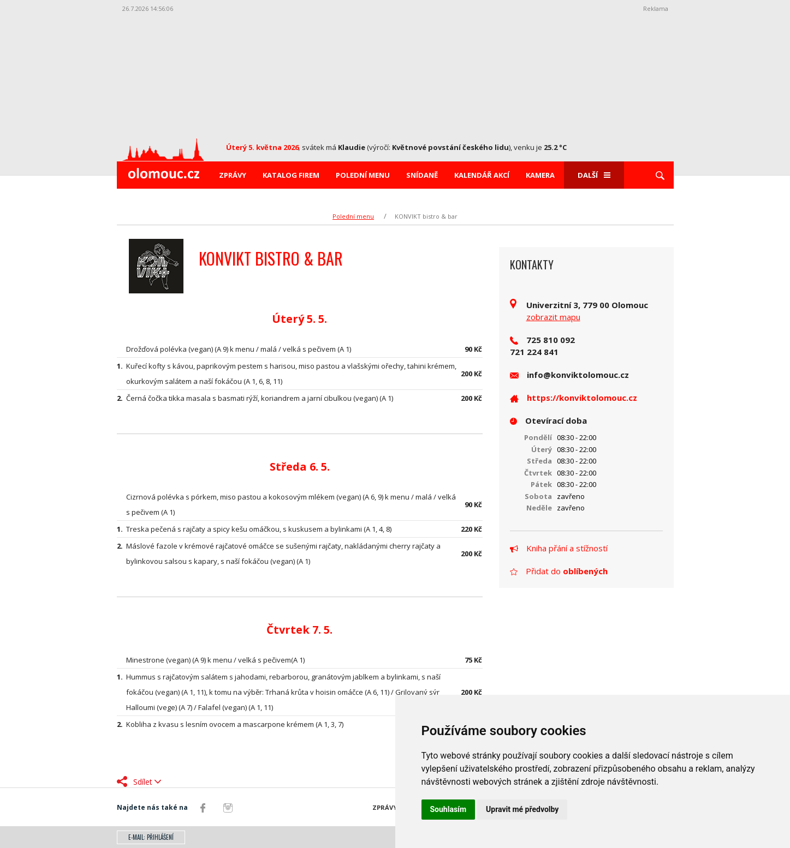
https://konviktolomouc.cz (582, 397)
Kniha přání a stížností (559, 548)
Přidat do (559, 571)
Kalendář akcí (481, 175)
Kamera (540, 175)
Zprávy (232, 175)
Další (594, 175)
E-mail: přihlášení (151, 837)
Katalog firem (291, 175)
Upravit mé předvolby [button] (522, 809)
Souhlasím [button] (448, 809)
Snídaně (422, 175)
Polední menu (363, 175)
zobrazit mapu (553, 316)
